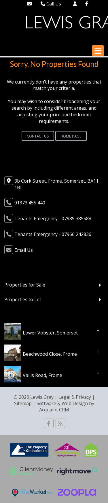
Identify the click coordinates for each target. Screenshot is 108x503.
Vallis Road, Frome (42, 375)
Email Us (23, 250)
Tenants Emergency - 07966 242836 (52, 234)
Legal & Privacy (74, 397)
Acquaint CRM (54, 410)
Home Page (71, 136)
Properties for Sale (24, 285)
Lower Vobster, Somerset (50, 332)
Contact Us (38, 136)
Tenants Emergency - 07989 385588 (52, 218)
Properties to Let (22, 299)
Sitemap (23, 403)
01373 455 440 (29, 203)
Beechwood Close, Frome (50, 354)
